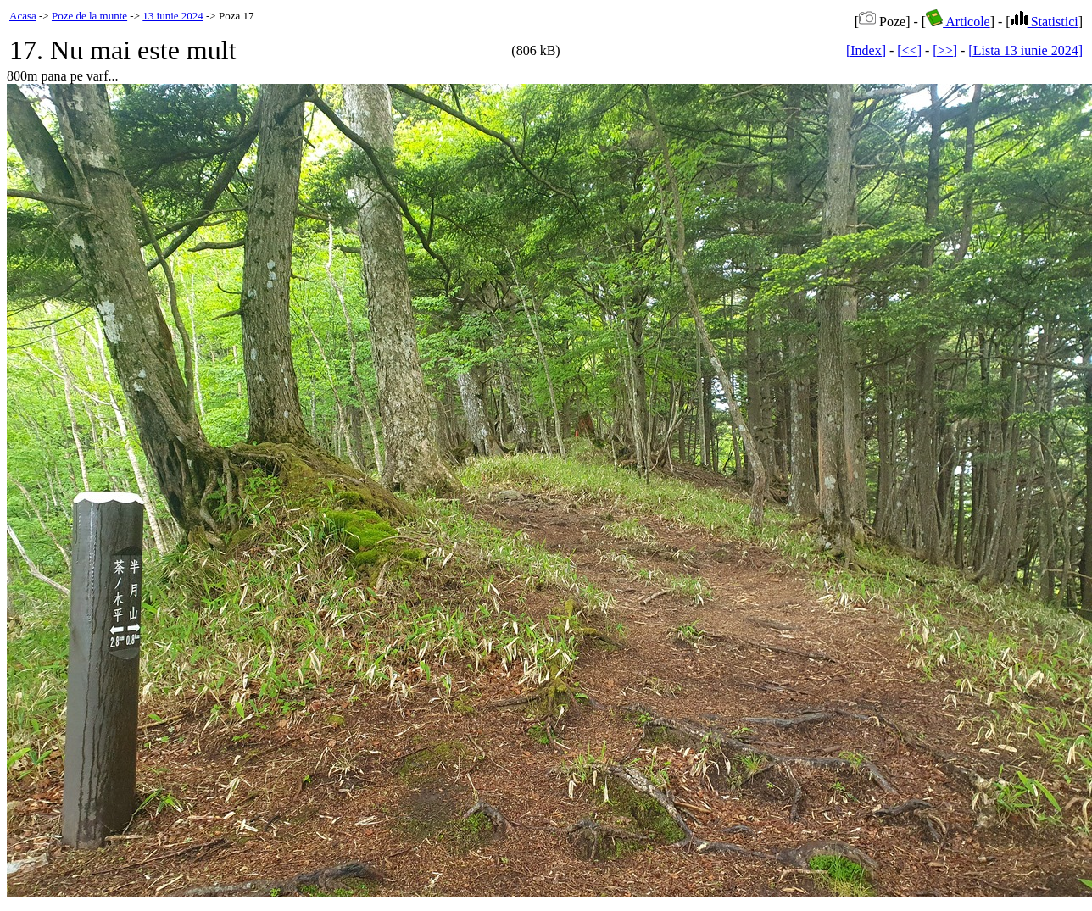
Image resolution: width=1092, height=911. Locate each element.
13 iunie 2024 (172, 15)
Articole (958, 21)
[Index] (866, 50)
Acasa (22, 15)
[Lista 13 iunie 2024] (1025, 50)
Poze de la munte (89, 15)
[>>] (945, 50)
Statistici (1044, 21)
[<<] (909, 50)
